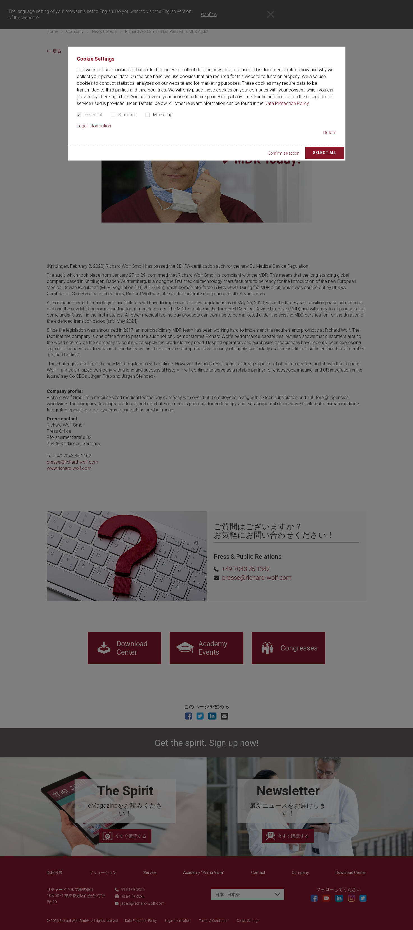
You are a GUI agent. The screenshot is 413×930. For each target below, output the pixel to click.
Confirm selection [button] (283, 153)
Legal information (94, 126)
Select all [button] (324, 152)
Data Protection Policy (287, 103)
